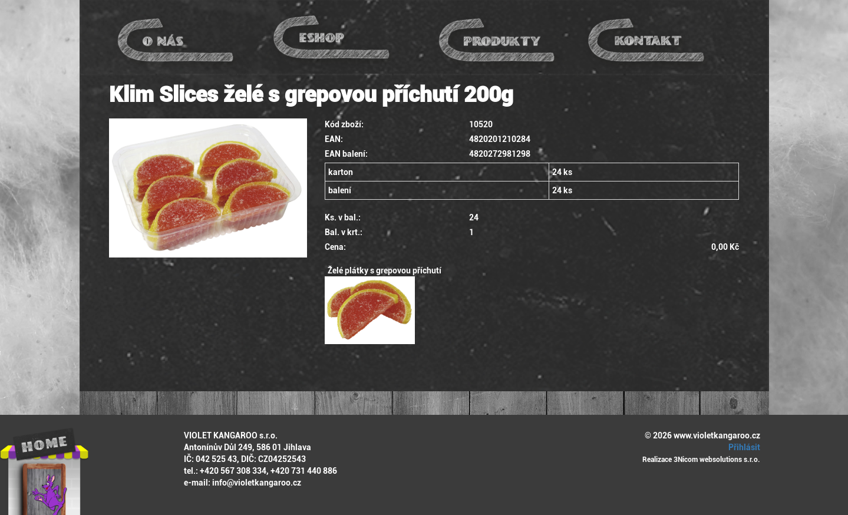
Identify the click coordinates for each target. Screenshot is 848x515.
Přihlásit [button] (742, 447)
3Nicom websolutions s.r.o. (717, 459)
